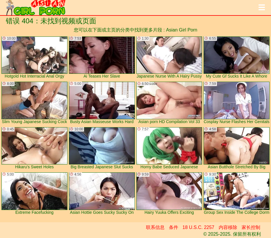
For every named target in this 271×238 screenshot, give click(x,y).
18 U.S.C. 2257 (198, 227)
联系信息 (155, 227)
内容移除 (228, 227)
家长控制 (251, 227)
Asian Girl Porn (181, 29)
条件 (173, 227)
